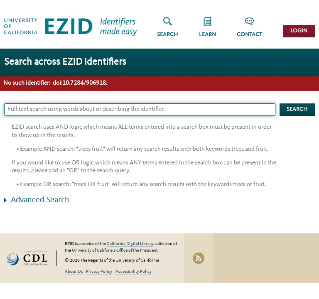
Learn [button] (207, 34)
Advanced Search (40, 200)
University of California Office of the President (115, 250)
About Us (74, 272)
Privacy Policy (99, 272)
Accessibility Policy (133, 272)
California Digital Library (130, 244)
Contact (249, 34)
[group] (207, 30)
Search (167, 34)
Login (298, 31)
